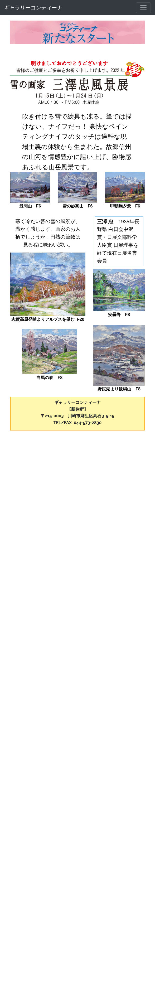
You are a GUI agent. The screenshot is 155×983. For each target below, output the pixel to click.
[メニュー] (143, 7)
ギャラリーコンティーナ (33, 7)
